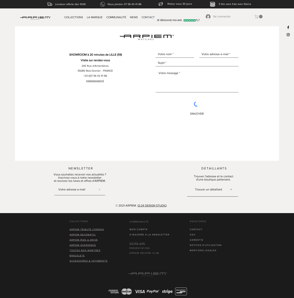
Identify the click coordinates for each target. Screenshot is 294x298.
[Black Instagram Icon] (288, 35)
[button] (259, 16)
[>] (99, 189)
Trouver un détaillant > (213, 189)
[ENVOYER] (197, 113)
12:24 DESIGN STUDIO (151, 205)
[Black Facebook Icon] (288, 27)
